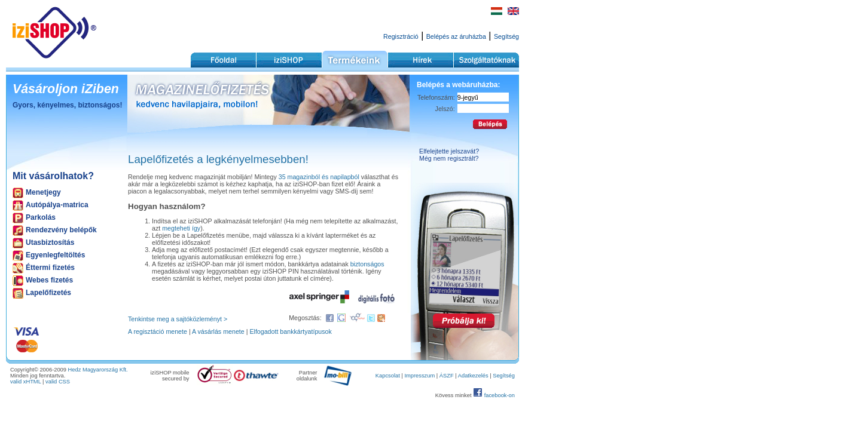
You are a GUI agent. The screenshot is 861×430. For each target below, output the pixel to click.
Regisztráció (401, 36)
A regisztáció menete (157, 331)
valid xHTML (25, 382)
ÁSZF (446, 376)
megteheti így (181, 228)
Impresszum (419, 376)
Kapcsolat (387, 376)
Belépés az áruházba (456, 36)
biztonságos (367, 264)
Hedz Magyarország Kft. (98, 370)
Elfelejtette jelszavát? (449, 151)
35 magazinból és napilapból (319, 176)
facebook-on (499, 395)
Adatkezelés (473, 376)
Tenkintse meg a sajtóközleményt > (177, 318)
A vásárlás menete (218, 331)
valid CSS (57, 382)
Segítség (506, 36)
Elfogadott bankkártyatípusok (290, 331)
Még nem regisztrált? (449, 158)
